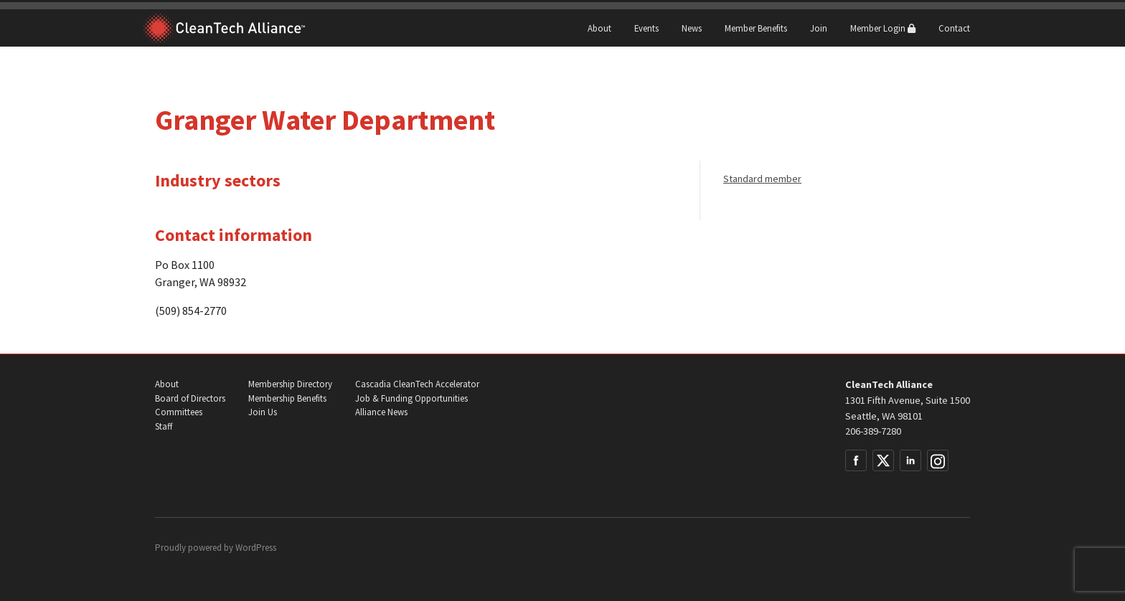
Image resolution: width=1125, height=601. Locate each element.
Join (818, 28)
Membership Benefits (287, 398)
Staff (163, 426)
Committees (178, 412)
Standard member (762, 178)
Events (646, 28)
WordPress (255, 547)
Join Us (262, 412)
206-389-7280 (873, 431)
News (692, 28)
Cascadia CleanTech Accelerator (417, 384)
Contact (954, 28)
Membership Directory (290, 384)
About (599, 28)
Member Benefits (756, 28)
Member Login (882, 28)
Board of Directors (190, 398)
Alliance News (381, 412)
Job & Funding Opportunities (411, 398)
